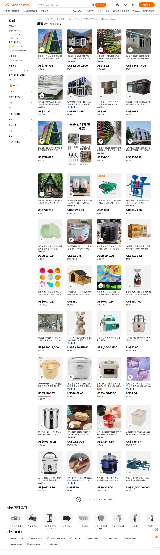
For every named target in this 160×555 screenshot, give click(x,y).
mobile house (51, 544)
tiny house (75, 538)
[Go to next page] (115, 499)
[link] (156, 529)
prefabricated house (56, 538)
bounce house (33, 544)
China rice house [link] (108, 19)
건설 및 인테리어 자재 (55, 19)
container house (16, 538)
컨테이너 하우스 (90, 19)
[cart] (126, 5)
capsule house (35, 538)
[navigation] (20, 259)
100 (110, 500)
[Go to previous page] (73, 499)
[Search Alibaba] (63, 4)
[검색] (100, 5)
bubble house (92, 538)
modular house (129, 538)
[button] (92, 4)
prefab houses (15, 544)
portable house (110, 538)
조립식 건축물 (73, 19)
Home (39, 19)
